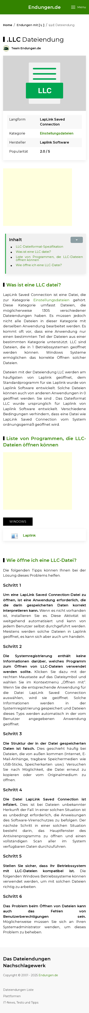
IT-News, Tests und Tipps (20, 1002)
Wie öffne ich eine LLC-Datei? (39, 265)
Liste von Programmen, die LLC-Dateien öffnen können (49, 258)
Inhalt (15, 239)
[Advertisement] (37, 197)
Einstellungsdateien (56, 133)
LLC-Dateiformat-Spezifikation (39, 246)
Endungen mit (30, 25)
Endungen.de (44, 7)
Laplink (29, 535)
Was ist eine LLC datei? (33, 252)
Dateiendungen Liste (18, 990)
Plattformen (12, 996)
